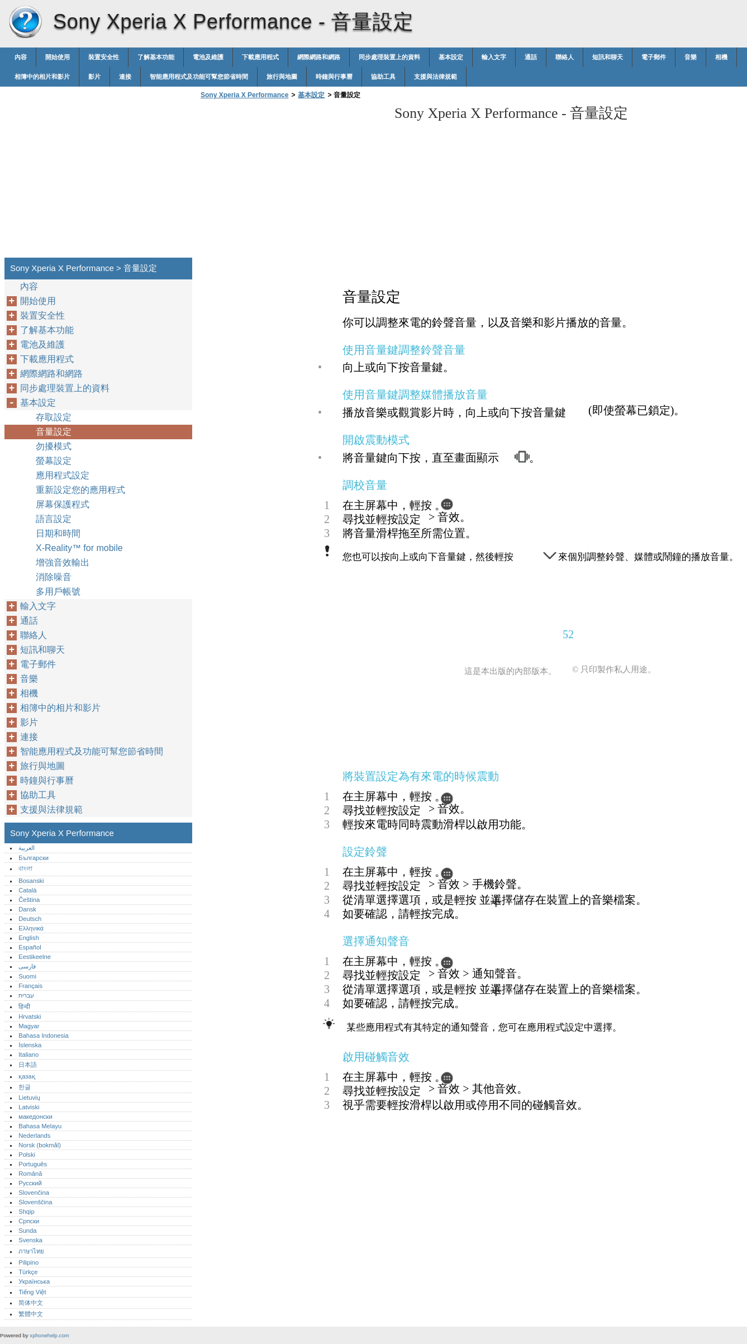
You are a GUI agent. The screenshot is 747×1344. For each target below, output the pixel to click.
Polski (26, 1154)
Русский (30, 1183)
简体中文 (30, 1302)
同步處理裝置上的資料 (389, 57)
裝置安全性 (103, 57)
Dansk (27, 909)
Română (30, 1173)
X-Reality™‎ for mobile (79, 548)
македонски (35, 1116)
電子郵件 (653, 57)
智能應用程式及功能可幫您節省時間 (199, 76)
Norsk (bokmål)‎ (39, 1145)
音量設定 (54, 431)
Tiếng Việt (32, 1292)
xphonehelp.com (49, 1335)
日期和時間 (58, 533)
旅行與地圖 (282, 76)
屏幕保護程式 (62, 504)
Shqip (26, 1211)
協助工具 (383, 76)
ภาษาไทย (31, 1251)
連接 (125, 76)
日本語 (27, 1064)
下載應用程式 (260, 57)
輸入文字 (494, 57)
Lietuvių (29, 1097)
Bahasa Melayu (39, 1126)
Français (30, 985)
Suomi (27, 976)
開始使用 (57, 57)
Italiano (28, 1054)
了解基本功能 (155, 57)
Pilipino (28, 1262)
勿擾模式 (54, 446)
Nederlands (34, 1135)
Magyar (28, 1026)
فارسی (27, 966)
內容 (21, 57)
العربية (26, 847)
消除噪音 (54, 577)
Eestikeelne (34, 956)
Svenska (30, 1240)
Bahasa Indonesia (43, 1035)
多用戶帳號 (58, 591)
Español (29, 947)
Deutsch (29, 918)
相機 (721, 57)
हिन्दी (24, 1006)
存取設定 (54, 417)
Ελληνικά (31, 928)
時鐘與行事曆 (334, 76)
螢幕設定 (54, 461)
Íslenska (29, 1045)
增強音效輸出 (62, 562)
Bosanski (31, 880)
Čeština (29, 899)
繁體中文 (30, 1313)
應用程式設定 (62, 475)
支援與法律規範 (435, 76)
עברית (26, 995)
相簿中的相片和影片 (42, 76)
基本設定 (451, 57)
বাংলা (25, 868)
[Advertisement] (292, 181)
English (28, 937)
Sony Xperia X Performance (25, 22)
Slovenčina (33, 1192)
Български (33, 857)
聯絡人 (564, 57)
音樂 (690, 57)
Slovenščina (35, 1202)
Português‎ (32, 1164)
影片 (94, 76)
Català (27, 890)
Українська (34, 1281)
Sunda (27, 1230)
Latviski (28, 1107)
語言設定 (54, 519)
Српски (28, 1221)
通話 (531, 57)
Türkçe (27, 1272)
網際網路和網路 (318, 57)
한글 (24, 1087)
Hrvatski (29, 1016)
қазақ (26, 1076)
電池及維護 (208, 57)
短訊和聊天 (607, 57)
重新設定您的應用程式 (80, 490)
